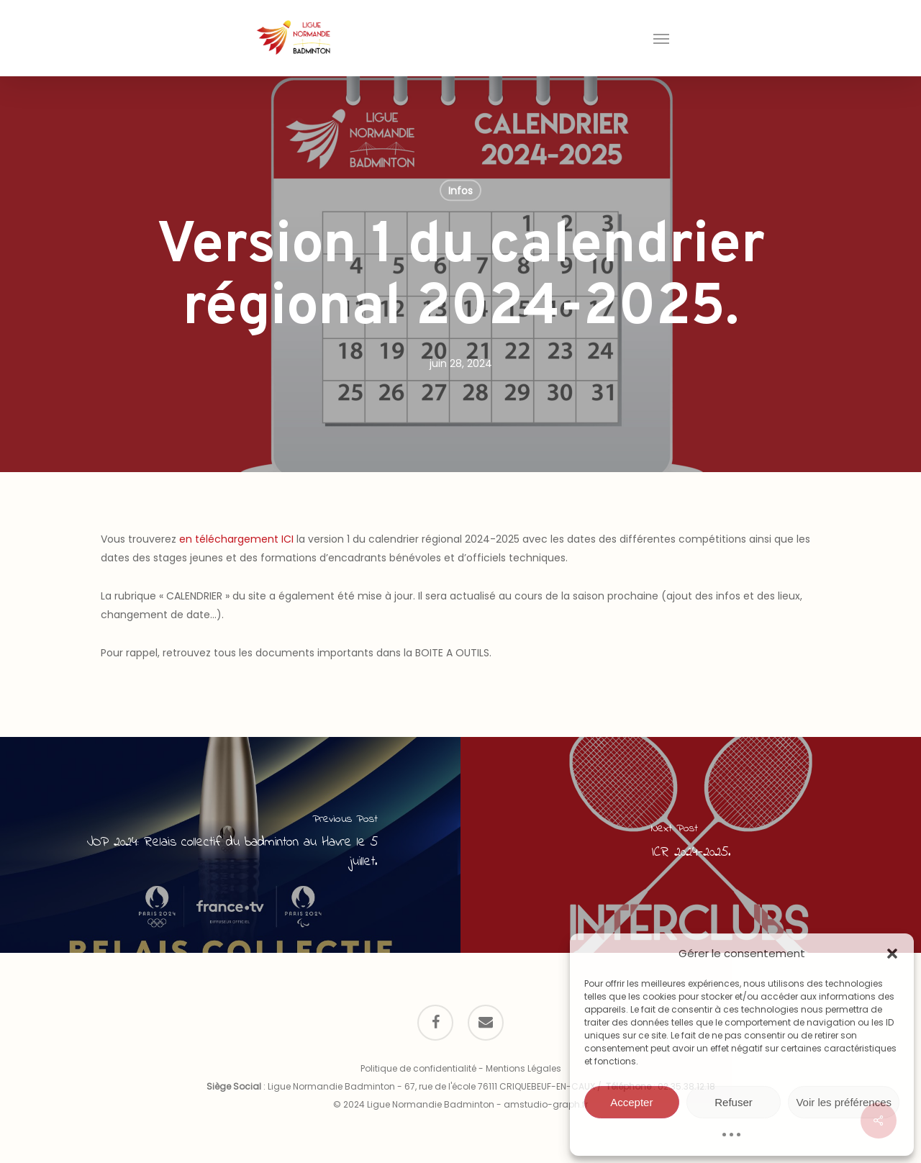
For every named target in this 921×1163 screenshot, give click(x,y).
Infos (460, 191)
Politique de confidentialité (418, 1068)
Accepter (631, 1102)
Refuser (733, 1102)
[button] (892, 953)
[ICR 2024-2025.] (690, 845)
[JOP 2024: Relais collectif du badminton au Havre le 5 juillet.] (230, 845)
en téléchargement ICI (236, 539)
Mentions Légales (523, 1068)
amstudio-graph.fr (546, 1104)
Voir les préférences (843, 1102)
